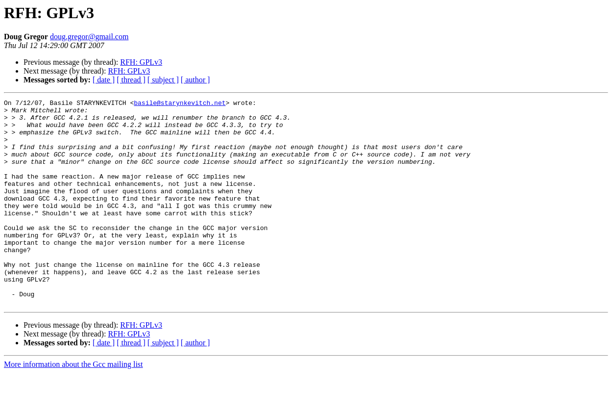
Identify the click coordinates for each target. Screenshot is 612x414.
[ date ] (104, 80)
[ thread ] (131, 80)
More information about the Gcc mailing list (73, 405)
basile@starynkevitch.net (179, 104)
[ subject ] (163, 80)
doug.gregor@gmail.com (89, 36)
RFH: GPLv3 (141, 62)
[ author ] (195, 80)
